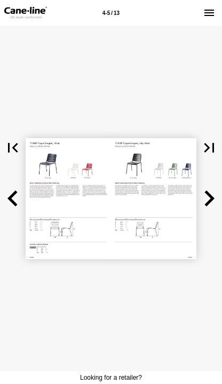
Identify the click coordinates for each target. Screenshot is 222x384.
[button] (13, 147)
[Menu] (209, 13)
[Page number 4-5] (111, 13)
